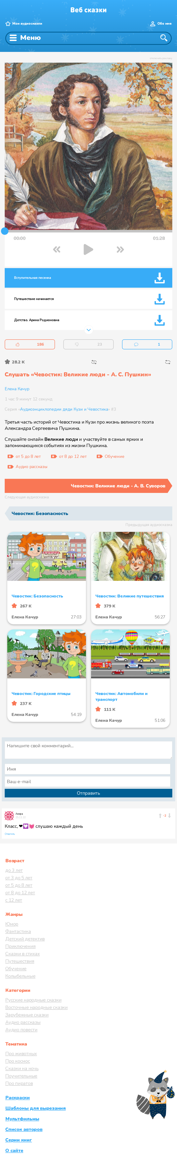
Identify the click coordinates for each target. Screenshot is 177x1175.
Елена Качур (17, 389)
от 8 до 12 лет (20, 892)
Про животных (21, 1053)
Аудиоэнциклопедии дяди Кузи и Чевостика (64, 409)
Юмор (11, 924)
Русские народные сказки (33, 1000)
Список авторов (24, 1129)
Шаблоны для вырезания (35, 1108)
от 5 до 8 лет (18, 885)
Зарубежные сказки (27, 1015)
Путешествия (19, 961)
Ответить (10, 834)
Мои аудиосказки (27, 23)
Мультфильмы (22, 1119)
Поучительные (21, 1076)
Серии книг (18, 1140)
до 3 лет (14, 870)
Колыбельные (20, 976)
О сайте (14, 1150)
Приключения (20, 946)
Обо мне (164, 23)
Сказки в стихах (22, 954)
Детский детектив (25, 939)
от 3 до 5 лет (18, 878)
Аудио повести (21, 1030)
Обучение (15, 968)
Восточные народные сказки (36, 1007)
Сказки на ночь (22, 1068)
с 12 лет (13, 900)
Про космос (17, 1061)
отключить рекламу (161, 58)
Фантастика (18, 931)
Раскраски (17, 1098)
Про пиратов (19, 1083)
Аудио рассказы (23, 1022)
